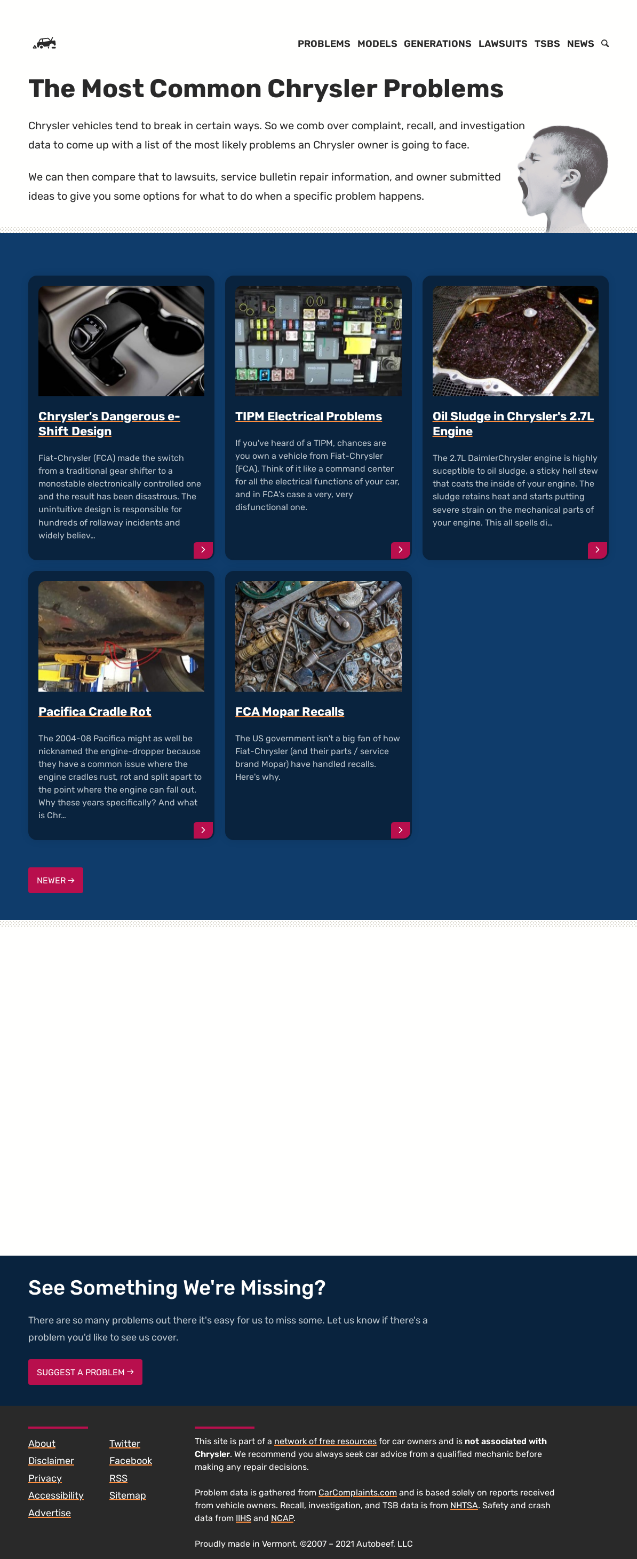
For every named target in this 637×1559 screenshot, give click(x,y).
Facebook (130, 1461)
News (580, 44)
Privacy (45, 1478)
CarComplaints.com (357, 1492)
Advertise (49, 1513)
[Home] (44, 44)
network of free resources (325, 1441)
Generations (438, 44)
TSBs (547, 44)
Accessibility (56, 1495)
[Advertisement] (516, 681)
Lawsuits (503, 44)
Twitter (124, 1444)
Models (377, 44)
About (41, 1444)
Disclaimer (51, 1461)
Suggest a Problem (85, 1372)
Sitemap (127, 1495)
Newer (56, 880)
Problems (324, 44)
